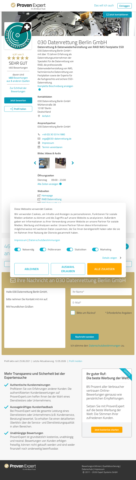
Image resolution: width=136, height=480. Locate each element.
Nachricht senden (84, 336)
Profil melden (75, 361)
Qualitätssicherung (111, 466)
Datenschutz (87, 469)
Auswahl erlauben (68, 269)
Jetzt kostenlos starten (107, 429)
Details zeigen (109, 257)
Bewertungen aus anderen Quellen (18, 79)
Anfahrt (46, 116)
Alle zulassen (104, 269)
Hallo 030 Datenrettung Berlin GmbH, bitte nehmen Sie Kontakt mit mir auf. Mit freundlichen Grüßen (34, 318)
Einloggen (124, 5)
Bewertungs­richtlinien (91, 466)
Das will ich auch (104, 5)
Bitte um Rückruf (86, 313)
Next (73, 163)
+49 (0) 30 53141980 (53, 134)
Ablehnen (32, 269)
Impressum (20, 240)
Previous (35, 163)
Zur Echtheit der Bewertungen (18, 89)
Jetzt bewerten (18, 100)
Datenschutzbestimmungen (44, 240)
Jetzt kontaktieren (117, 14)
